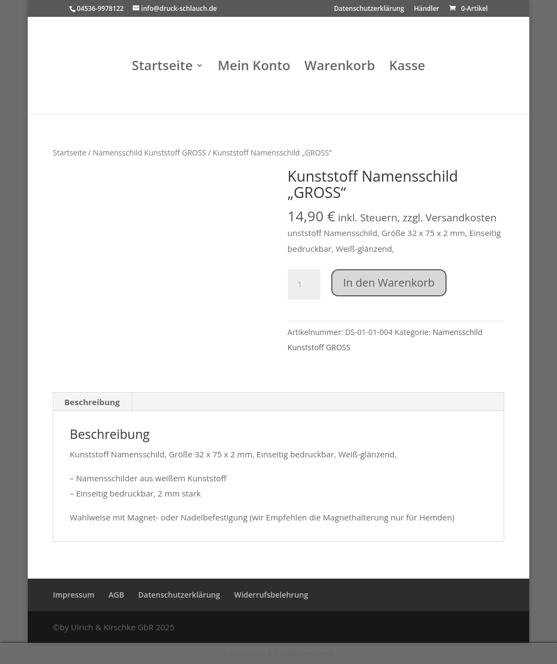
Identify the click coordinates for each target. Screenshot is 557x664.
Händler (427, 9)
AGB (117, 594)
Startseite (162, 67)
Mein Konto (254, 67)
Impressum (73, 594)
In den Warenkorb (389, 282)
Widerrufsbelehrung (271, 594)
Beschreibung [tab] (92, 401)
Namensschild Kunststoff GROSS (149, 152)
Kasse (407, 67)
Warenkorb (340, 67)
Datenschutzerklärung (369, 9)
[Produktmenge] (304, 284)
